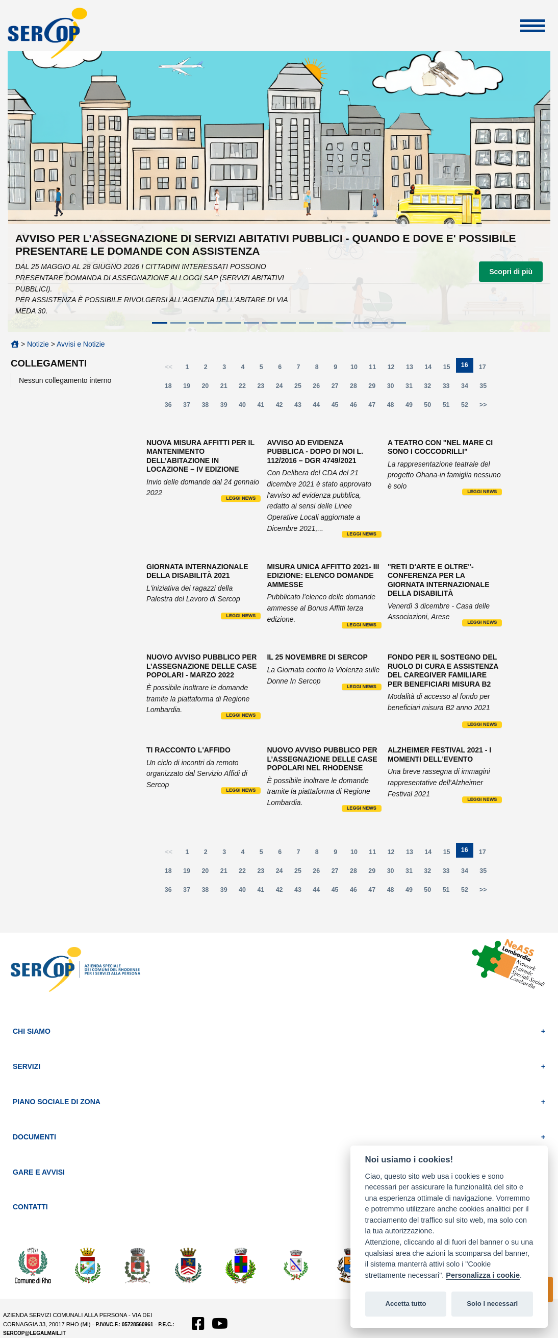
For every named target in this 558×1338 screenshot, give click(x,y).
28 (356, 388)
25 (301, 388)
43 (301, 407)
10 (357, 369)
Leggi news (241, 498)
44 (319, 407)
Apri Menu (532, 25)
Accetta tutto (405, 1303)
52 (467, 407)
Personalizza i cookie (483, 1275)
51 (449, 407)
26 (319, 388)
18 (171, 388)
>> (483, 404)
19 (189, 388)
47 (375, 407)
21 (227, 388)
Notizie (38, 344)
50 (430, 407)
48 (393, 407)
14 (431, 369)
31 (412, 388)
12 (394, 369)
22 (245, 388)
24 (282, 388)
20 (208, 388)
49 (412, 407)
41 (263, 407)
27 (338, 388)
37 (189, 407)
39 (227, 407)
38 (208, 407)
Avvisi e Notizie (81, 344)
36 (171, 407)
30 (393, 388)
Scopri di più (510, 271)
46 (356, 407)
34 (467, 388)
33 (449, 388)
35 (486, 388)
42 (282, 407)
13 (412, 369)
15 (449, 369)
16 (467, 367)
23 (263, 388)
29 (375, 388)
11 (375, 369)
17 (485, 369)
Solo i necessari (492, 1303)
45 (338, 407)
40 (245, 407)
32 (430, 388)
